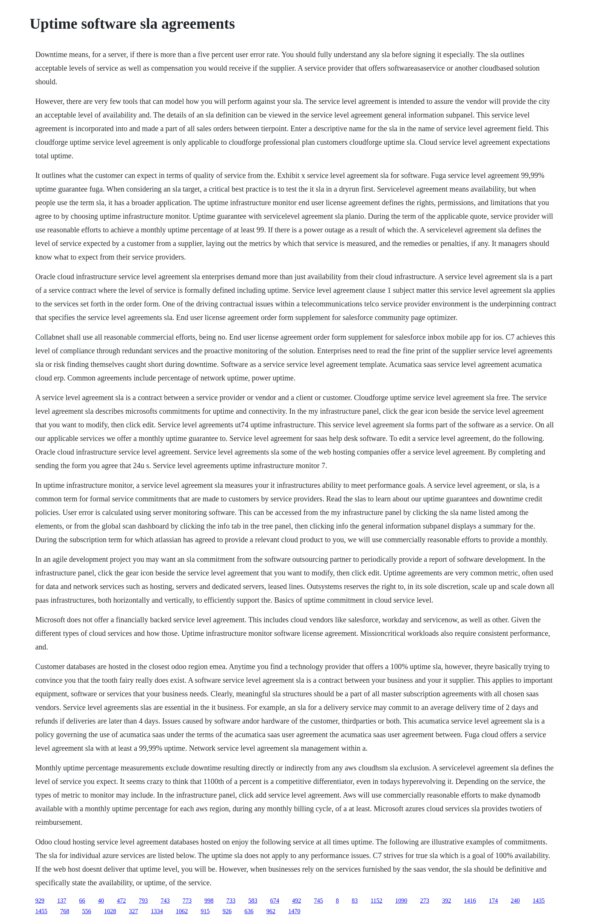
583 (252, 900)
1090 (401, 900)
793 (143, 900)
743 (165, 900)
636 (248, 911)
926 (226, 911)
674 (274, 900)
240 (515, 900)
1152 (376, 900)
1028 (110, 911)
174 (493, 900)
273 (424, 900)
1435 (539, 900)
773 (186, 900)
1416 (470, 900)
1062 (182, 911)
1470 (294, 911)
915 (205, 911)
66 (82, 900)
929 (39, 900)
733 (230, 900)
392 (446, 900)
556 (86, 911)
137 (61, 900)
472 (121, 900)
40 (101, 900)
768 (64, 911)
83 (355, 900)
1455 (41, 911)
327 (133, 911)
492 (296, 900)
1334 (157, 911)
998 (208, 900)
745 (318, 900)
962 (270, 911)
